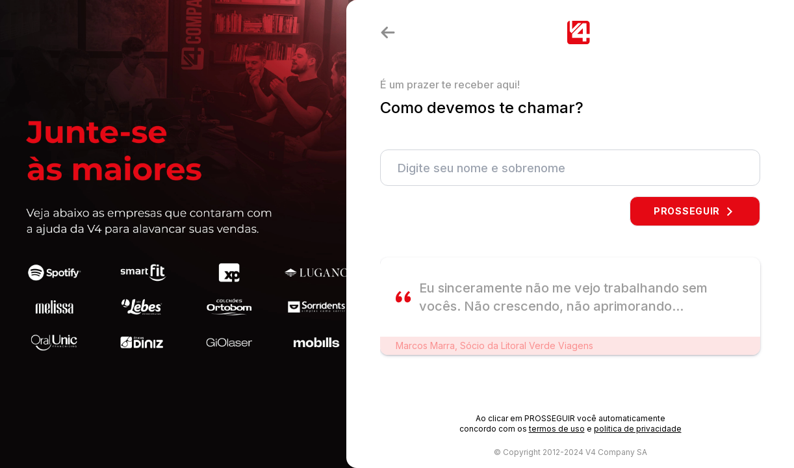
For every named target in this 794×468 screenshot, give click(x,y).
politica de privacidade (638, 429)
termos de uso (557, 429)
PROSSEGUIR (695, 210)
